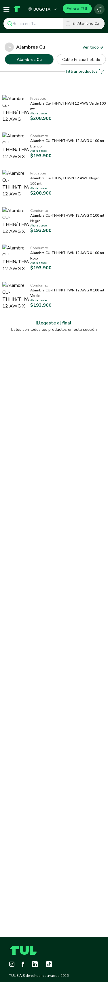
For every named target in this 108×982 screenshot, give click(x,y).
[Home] (15, 9)
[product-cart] (99, 9)
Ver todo (92, 47)
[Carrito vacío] (99, 9)
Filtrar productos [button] (85, 57)
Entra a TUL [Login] (77, 8)
